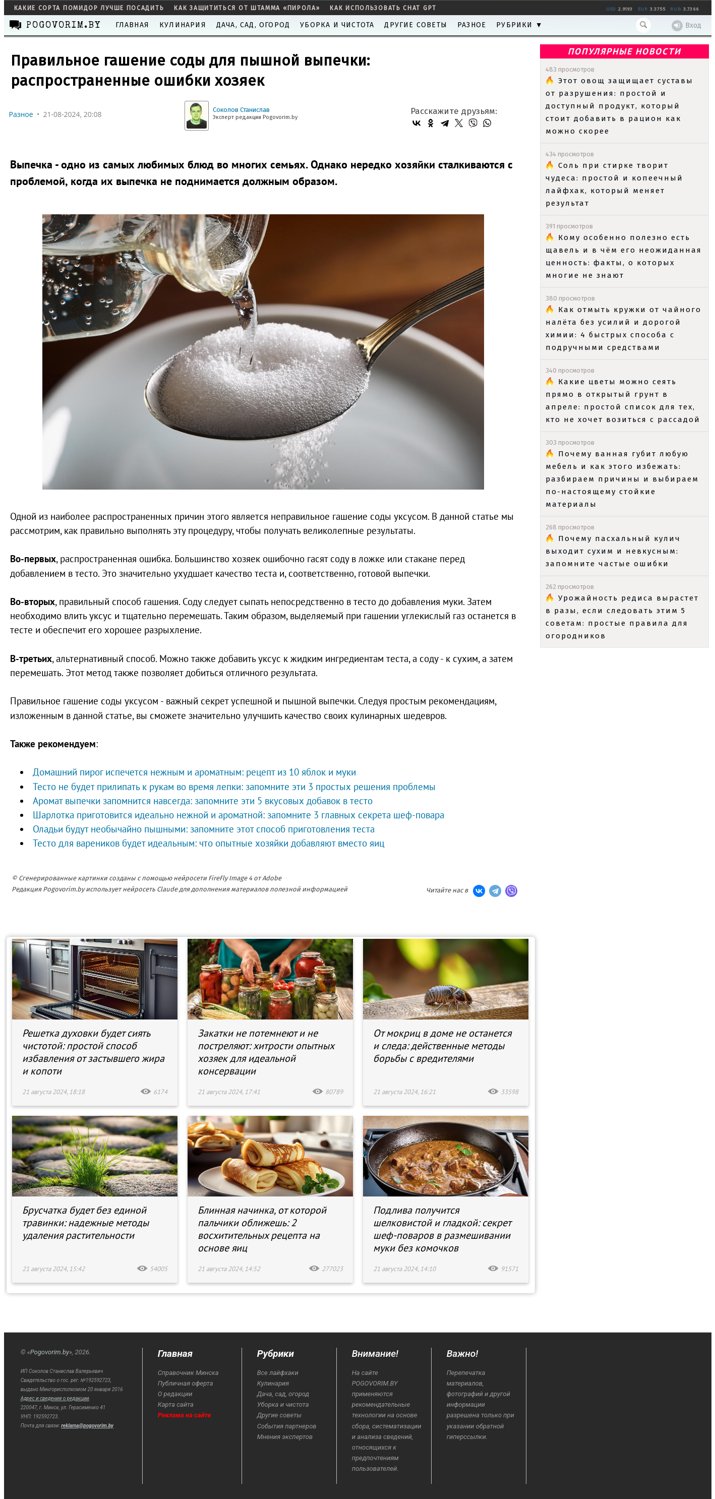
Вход (686, 25)
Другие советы (415, 25)
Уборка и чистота (337, 25)
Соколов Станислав (241, 109)
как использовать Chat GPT (383, 8)
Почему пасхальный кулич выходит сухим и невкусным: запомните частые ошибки (613, 551)
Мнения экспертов (285, 1437)
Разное (471, 25)
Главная (132, 25)
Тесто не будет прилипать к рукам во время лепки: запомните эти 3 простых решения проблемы (234, 787)
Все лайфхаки (278, 1372)
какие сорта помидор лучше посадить (89, 8)
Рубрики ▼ (519, 25)
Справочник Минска (188, 1372)
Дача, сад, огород (253, 25)
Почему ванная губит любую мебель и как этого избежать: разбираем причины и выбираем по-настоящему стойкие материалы (622, 479)
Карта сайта (176, 1404)
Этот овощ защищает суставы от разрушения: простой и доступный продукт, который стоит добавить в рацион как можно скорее (619, 106)
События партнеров (287, 1426)
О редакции (175, 1394)
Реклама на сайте (184, 1415)
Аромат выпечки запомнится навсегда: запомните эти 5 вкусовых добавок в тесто (203, 801)
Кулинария (182, 25)
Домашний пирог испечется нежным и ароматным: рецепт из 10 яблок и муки (194, 772)
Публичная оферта (185, 1383)
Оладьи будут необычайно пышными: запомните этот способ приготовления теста (204, 829)
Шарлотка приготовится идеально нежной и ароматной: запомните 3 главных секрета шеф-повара (238, 815)
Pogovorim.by (49, 1352)
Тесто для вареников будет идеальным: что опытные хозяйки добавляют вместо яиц (208, 843)
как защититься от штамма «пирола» (247, 8)
